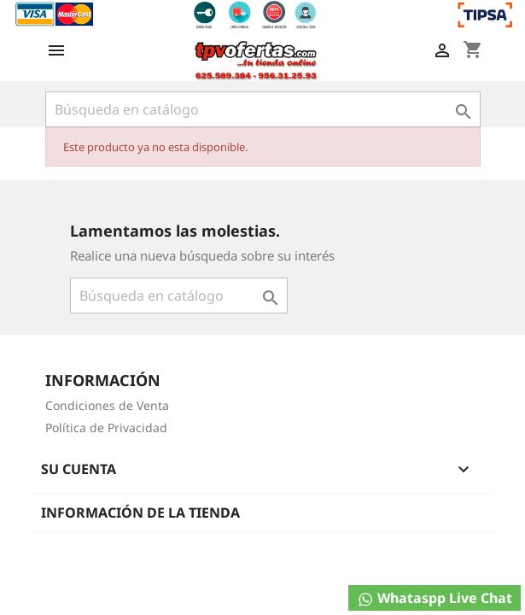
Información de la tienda (140, 512)
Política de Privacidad (106, 427)
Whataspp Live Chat (434, 598)
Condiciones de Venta (107, 405)
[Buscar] (263, 109)
